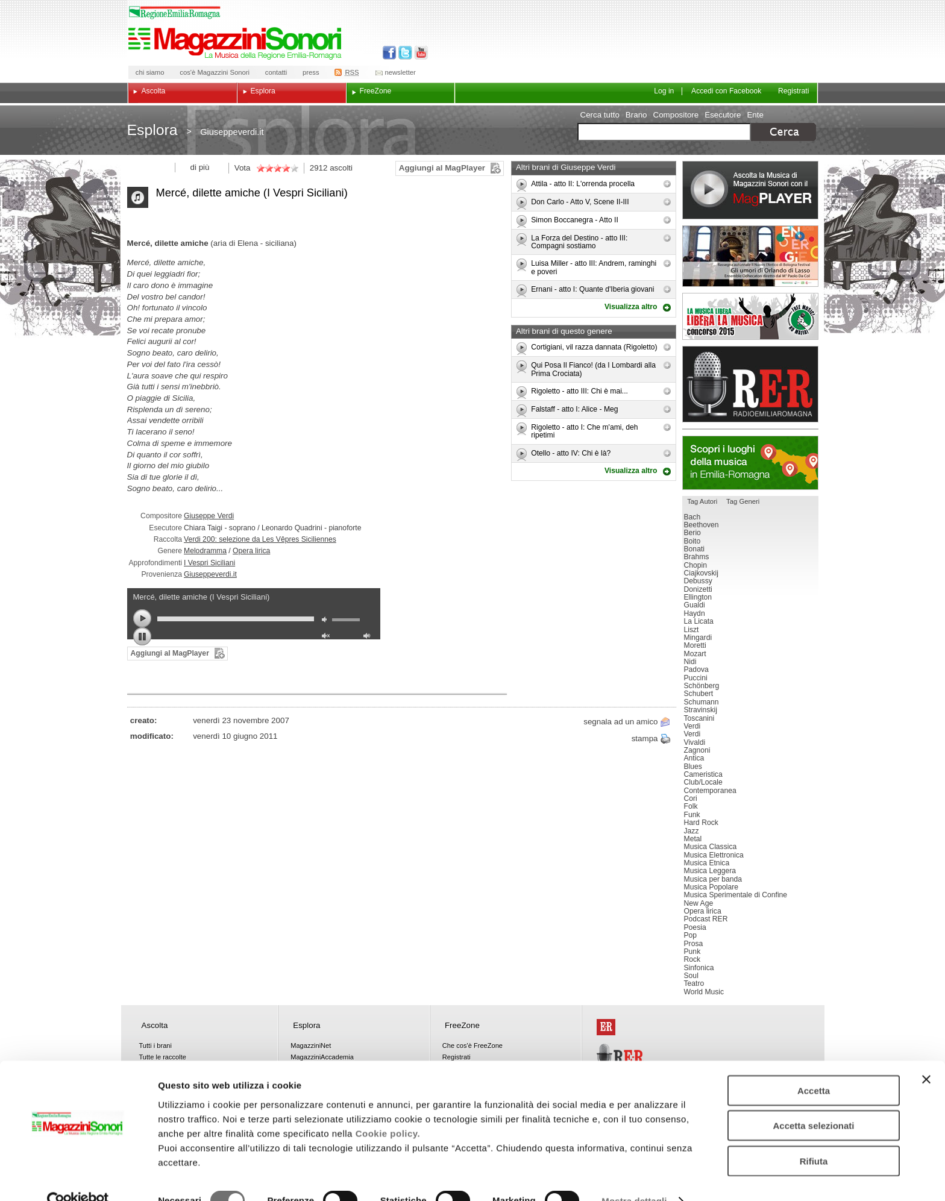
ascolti (341, 167)
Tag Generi (742, 501)
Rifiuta (814, 1137)
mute (327, 621)
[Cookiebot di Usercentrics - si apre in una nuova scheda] (78, 1177)
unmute (327, 637)
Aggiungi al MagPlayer (442, 167)
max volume (368, 637)
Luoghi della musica (750, 462)
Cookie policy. (388, 1109)
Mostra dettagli (634, 1177)
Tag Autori (702, 501)
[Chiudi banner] (926, 1055)
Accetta (813, 1066)
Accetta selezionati (813, 1102)
